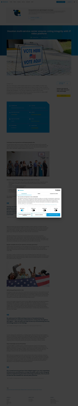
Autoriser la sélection (39, 214)
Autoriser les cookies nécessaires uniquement (25, 215)
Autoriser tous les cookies (53, 214)
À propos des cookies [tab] (54, 193)
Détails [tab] (39, 193)
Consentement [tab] (24, 193)
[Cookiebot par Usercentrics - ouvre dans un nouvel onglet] (56, 190)
